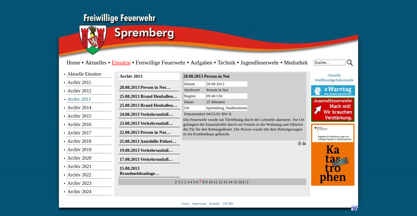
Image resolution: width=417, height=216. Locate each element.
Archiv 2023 (79, 183)
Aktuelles (96, 62)
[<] (178, 182)
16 (240, 182)
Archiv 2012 (79, 90)
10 (210, 182)
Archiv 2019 (79, 149)
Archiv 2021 (79, 166)
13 (225, 182)
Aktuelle (334, 75)
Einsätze (121, 62)
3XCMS (228, 203)
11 (215, 182)
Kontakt (214, 203)
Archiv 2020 (79, 157)
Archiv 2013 (79, 99)
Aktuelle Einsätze (84, 73)
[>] (246, 182)
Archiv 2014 (79, 107)
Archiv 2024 (79, 191)
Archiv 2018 (79, 141)
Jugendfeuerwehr (260, 62)
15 (235, 182)
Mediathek (296, 62)
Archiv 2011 (79, 82)
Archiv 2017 (79, 132)
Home (73, 62)
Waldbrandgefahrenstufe (334, 80)
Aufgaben (202, 62)
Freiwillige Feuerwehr (160, 62)
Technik (226, 62)
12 (220, 182)
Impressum (199, 203)
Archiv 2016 (79, 124)
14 (230, 182)
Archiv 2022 (79, 174)
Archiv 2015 (79, 115)
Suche (185, 203)
